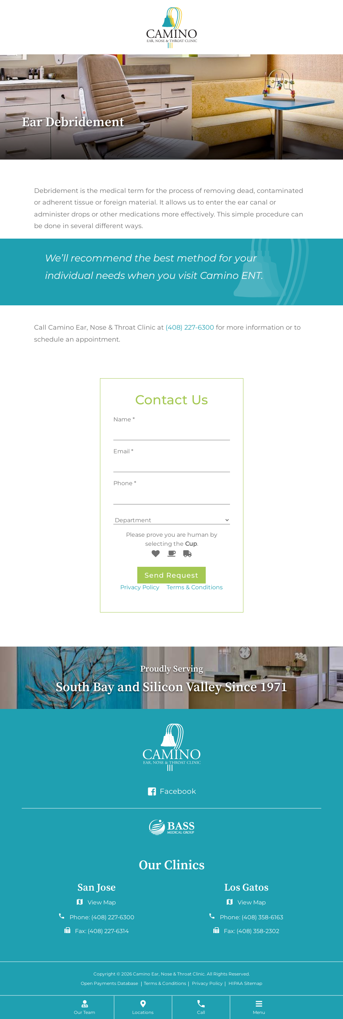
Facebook (171, 791)
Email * (123, 451)
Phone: (102, 917)
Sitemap (253, 984)
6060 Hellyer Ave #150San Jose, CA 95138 (96, 904)
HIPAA (236, 984)
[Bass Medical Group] (171, 828)
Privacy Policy (139, 587)
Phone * (124, 483)
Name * (124, 419)
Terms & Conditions (195, 587)
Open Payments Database (109, 984)
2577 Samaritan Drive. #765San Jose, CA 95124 (246, 904)
